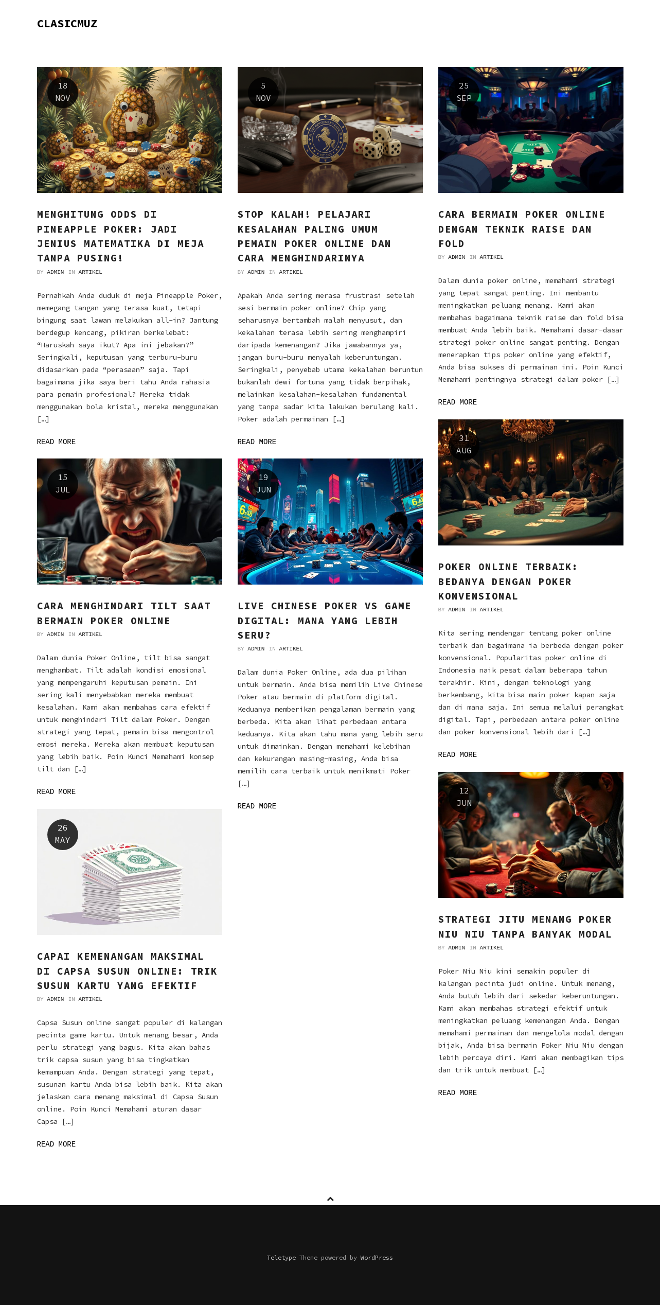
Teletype (281, 1257)
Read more (56, 442)
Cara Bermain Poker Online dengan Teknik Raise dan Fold (521, 229)
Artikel (90, 272)
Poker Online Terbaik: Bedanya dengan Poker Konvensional (508, 581)
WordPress (377, 1257)
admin (55, 272)
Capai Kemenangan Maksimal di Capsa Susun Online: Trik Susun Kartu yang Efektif (127, 971)
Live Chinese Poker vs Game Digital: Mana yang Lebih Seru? (325, 620)
